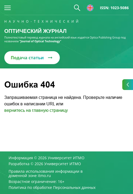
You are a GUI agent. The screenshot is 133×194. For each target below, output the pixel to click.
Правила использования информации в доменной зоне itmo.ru (46, 173)
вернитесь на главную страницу (36, 110)
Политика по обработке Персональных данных (52, 187)
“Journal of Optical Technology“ (40, 41)
